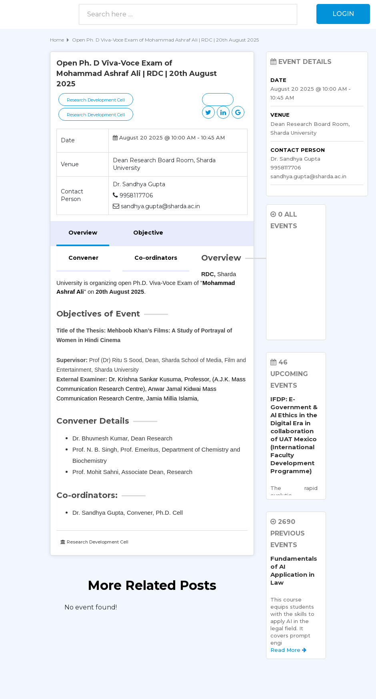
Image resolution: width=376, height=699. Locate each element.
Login (343, 14)
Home (57, 40)
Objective (148, 232)
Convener (83, 257)
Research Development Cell (96, 100)
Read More (288, 650)
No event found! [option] (90, 607)
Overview (82, 232)
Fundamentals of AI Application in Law (293, 570)
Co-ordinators (155, 257)
